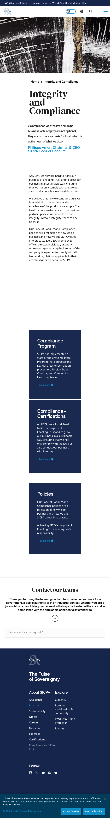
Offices (33, 717)
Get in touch (99, 11)
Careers (34, 722)
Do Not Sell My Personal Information (22, 812)
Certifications (37, 739)
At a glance (36, 700)
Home (35, 82)
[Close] (104, 800)
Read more (44, 390)
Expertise (34, 734)
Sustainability (37, 711)
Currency (60, 700)
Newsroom (35, 728)
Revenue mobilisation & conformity (64, 709)
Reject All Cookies (94, 812)
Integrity (34, 705)
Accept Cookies (71, 812)
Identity (59, 728)
